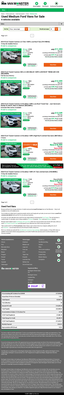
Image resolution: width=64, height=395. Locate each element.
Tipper (40, 219)
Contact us (41, 239)
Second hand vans (27, 264)
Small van (25, 242)
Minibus (49, 219)
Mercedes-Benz (5, 247)
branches (5, 227)
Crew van (25, 249)
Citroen (3, 242)
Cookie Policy (42, 254)
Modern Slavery (43, 257)
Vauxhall (3, 262)
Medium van (26, 244)
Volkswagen (4, 264)
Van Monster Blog (43, 242)
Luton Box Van (26, 259)
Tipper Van (25, 254)
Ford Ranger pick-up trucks (23, 221)
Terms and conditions (44, 249)
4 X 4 (24, 252)
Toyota (3, 259)
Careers (41, 244)
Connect (30, 219)
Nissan (3, 252)
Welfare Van (26, 262)
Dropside (25, 257)
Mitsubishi (4, 249)
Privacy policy (42, 252)
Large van (25, 247)
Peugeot (3, 254)
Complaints (42, 259)
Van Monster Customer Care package (29, 230)
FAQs (40, 247)
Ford (2, 244)
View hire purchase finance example (53, 56)
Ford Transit (45, 217)
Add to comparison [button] (8, 46)
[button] (53, 65)
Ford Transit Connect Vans (11, 223)
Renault (3, 257)
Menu (3, 10)
